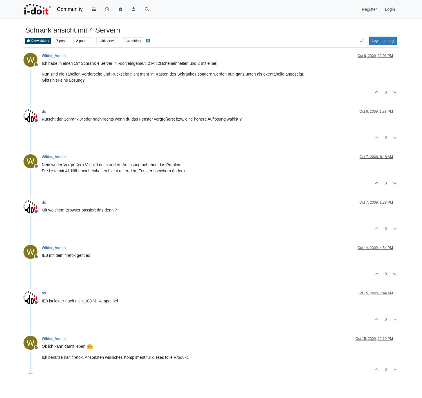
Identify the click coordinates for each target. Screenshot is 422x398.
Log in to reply (383, 41)
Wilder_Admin (54, 56)
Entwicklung (38, 41)
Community (70, 9)
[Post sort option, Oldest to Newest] (362, 41)
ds (44, 112)
